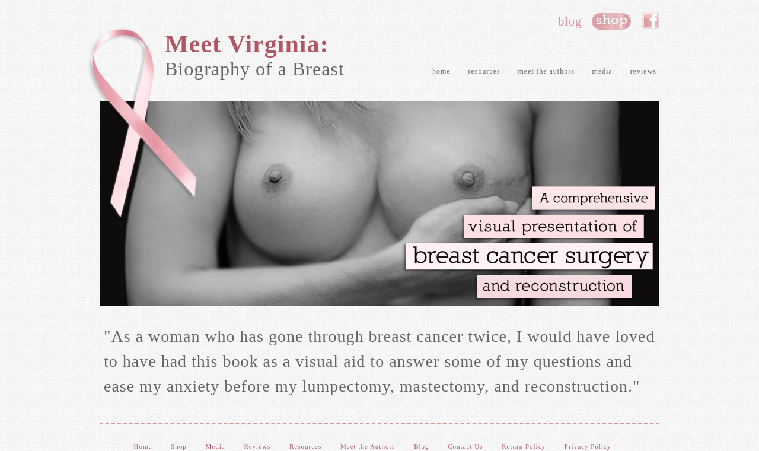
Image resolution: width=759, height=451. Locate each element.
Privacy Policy (588, 446)
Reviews (257, 446)
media (602, 71)
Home (143, 446)
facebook (650, 21)
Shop (179, 446)
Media (215, 446)
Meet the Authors (367, 446)
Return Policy (524, 446)
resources (484, 71)
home (441, 71)
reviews (643, 71)
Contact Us (465, 446)
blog (570, 21)
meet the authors (546, 71)
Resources (305, 446)
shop (611, 21)
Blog (421, 446)
